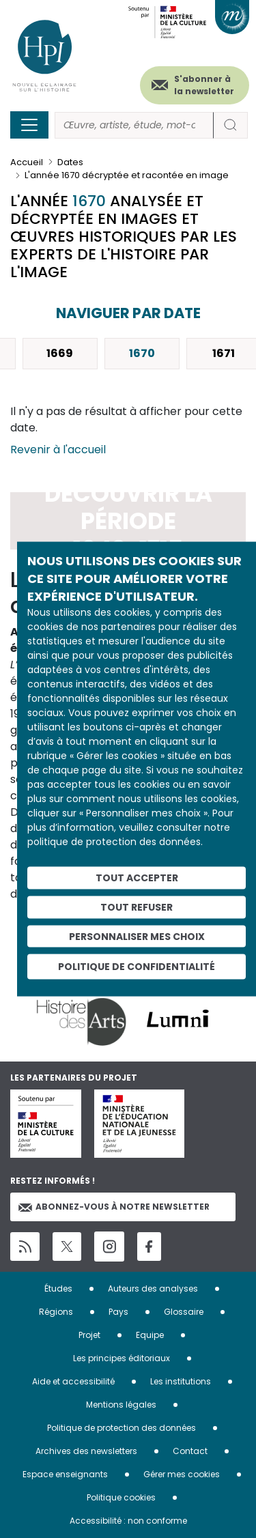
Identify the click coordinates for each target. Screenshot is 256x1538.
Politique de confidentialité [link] (136, 966)
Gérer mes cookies (181, 1474)
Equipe (150, 1335)
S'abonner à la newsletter (204, 85)
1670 (142, 353)
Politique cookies (121, 1497)
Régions (56, 1312)
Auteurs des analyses (153, 1288)
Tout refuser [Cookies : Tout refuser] (136, 906)
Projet (89, 1335)
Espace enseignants (65, 1474)
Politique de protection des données (121, 1428)
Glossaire (183, 1312)
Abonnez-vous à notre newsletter (114, 1206)
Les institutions (180, 1381)
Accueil (26, 162)
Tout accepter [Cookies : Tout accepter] (137, 878)
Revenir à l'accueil (58, 449)
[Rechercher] (134, 125)
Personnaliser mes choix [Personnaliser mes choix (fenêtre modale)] (137, 936)
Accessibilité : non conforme (128, 1520)
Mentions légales (121, 1404)
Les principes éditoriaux (121, 1358)
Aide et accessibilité (73, 1381)
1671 (223, 353)
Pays (118, 1312)
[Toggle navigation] (29, 125)
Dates (70, 162)
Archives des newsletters (86, 1451)
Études (58, 1288)
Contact (190, 1451)
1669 (59, 353)
